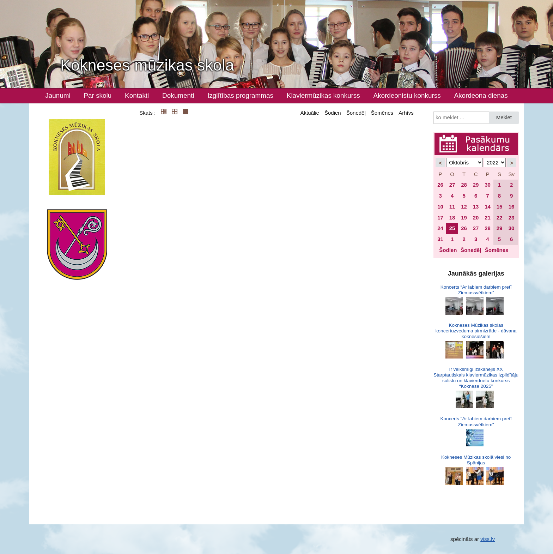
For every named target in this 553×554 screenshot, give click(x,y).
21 (488, 218)
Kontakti (137, 95)
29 (476, 185)
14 (488, 207)
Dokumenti (178, 95)
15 (500, 207)
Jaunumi (57, 95)
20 (476, 218)
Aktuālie (309, 113)
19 (464, 218)
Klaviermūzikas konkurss (323, 95)
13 (476, 207)
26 (440, 185)
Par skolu (98, 95)
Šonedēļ (356, 113)
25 (452, 228)
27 (452, 185)
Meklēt (504, 117)
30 (488, 185)
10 (440, 207)
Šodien (332, 113)
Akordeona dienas (481, 95)
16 (512, 207)
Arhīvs (406, 113)
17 (440, 218)
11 (452, 207)
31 (440, 239)
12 (464, 207)
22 (500, 218)
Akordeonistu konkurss (406, 95)
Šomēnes (382, 113)
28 (464, 185)
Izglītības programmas (240, 95)
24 (440, 228)
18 (452, 218)
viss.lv (487, 539)
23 (512, 218)
